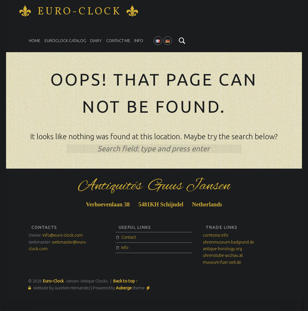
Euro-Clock (79, 12)
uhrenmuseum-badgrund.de (228, 242)
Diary (96, 40)
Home (34, 40)
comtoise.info (215, 235)
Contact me (118, 40)
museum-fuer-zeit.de (222, 262)
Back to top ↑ (125, 281)
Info (138, 40)
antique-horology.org (222, 248)
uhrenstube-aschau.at (223, 255)
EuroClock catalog (65, 40)
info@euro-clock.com (63, 235)
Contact (128, 237)
